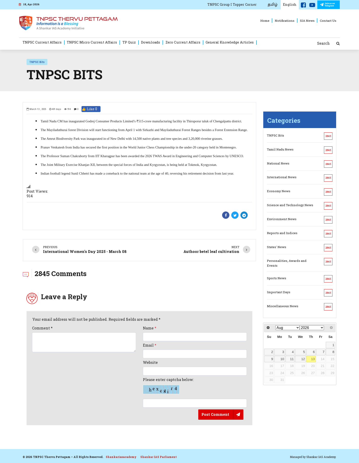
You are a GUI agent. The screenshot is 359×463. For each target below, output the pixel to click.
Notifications (284, 21)
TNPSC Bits (37, 62)
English (289, 4)
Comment (42, 328)
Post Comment (215, 414)
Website (150, 362)
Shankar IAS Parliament (158, 457)
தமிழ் (272, 4)
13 (313, 359)
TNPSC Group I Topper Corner (232, 4)
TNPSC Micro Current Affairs (92, 42)
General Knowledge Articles (230, 42)
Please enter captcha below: (168, 385)
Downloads (150, 42)
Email (149, 345)
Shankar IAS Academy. (321, 457)
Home (264, 21)
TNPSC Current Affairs (42, 42)
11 (292, 359)
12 (303, 359)
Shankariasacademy (121, 457)
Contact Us (328, 21)
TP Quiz (129, 42)
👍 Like (91, 109)
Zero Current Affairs (183, 42)
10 (282, 359)
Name (149, 328)
